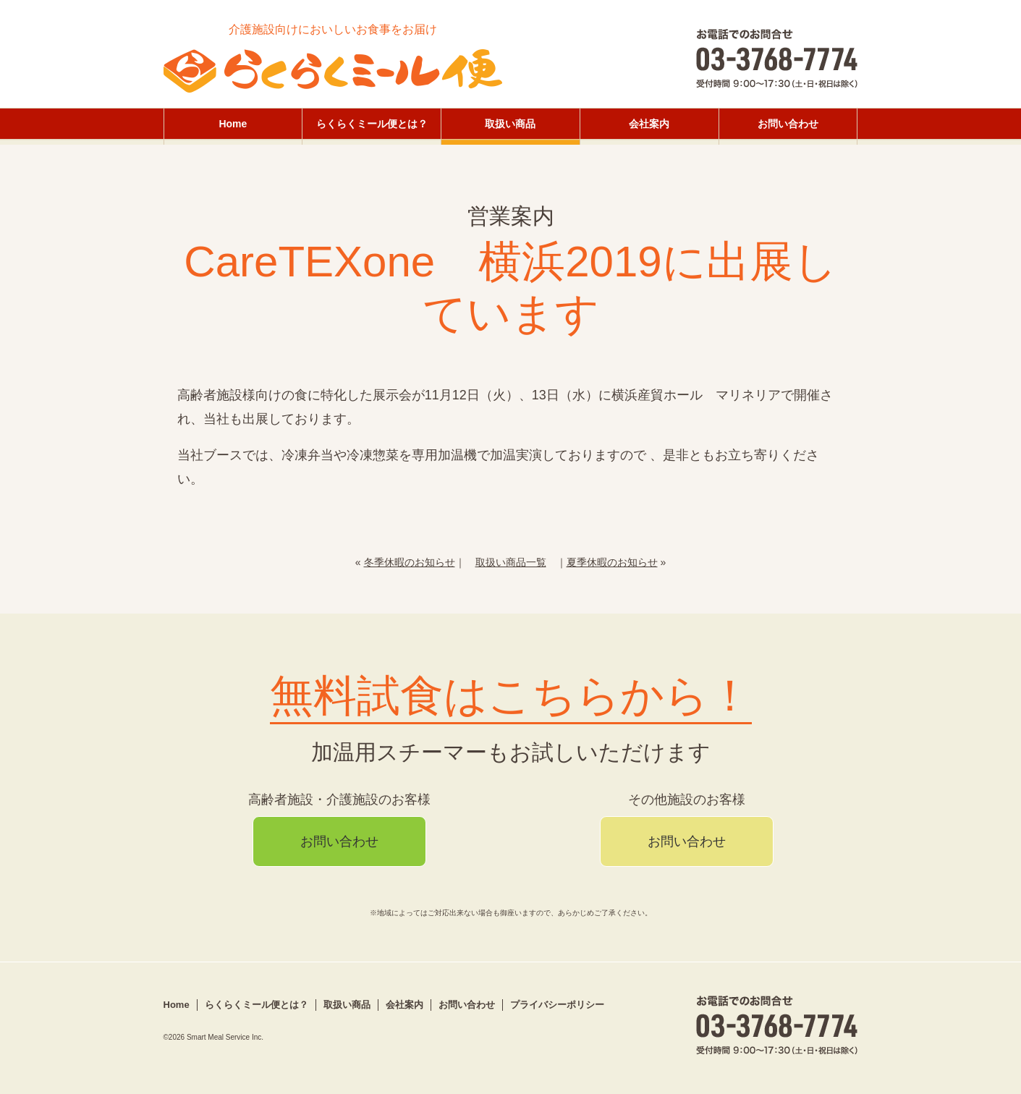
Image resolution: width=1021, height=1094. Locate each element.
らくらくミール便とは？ (372, 124)
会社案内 (649, 124)
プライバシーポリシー (557, 1004)
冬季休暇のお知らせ (409, 562)
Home (233, 124)
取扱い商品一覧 (510, 562)
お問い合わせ (788, 124)
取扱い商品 (510, 124)
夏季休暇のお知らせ (612, 562)
